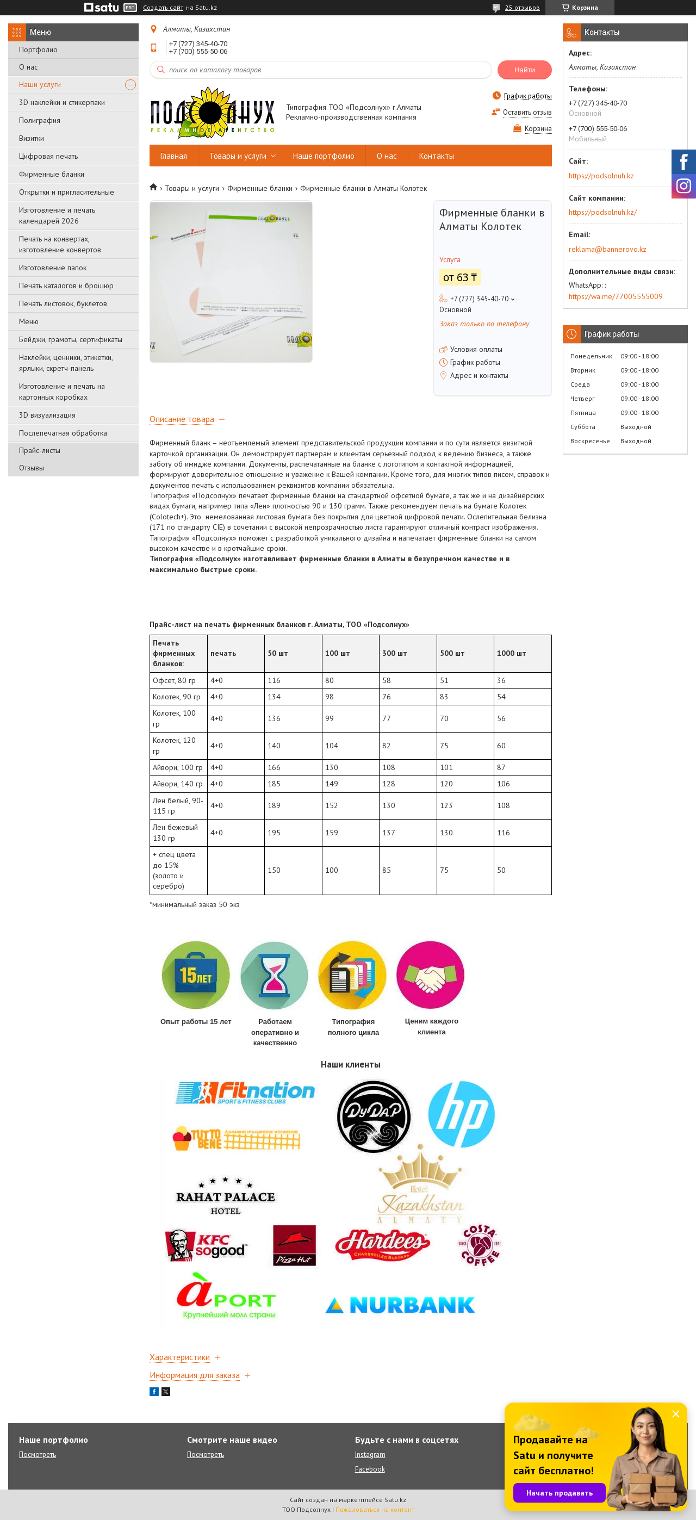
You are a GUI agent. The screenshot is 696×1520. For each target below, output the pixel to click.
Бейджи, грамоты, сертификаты (70, 339)
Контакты (436, 156)
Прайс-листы (39, 450)
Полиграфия (39, 120)
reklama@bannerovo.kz (608, 249)
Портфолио (38, 49)
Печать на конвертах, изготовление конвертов (60, 244)
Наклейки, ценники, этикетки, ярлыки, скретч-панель (66, 362)
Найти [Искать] (524, 70)
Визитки (31, 138)
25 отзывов (522, 7)
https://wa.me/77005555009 (616, 296)
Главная (173, 156)
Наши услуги (40, 84)
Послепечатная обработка (63, 433)
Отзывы (31, 468)
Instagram (370, 1454)
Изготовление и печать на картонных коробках (62, 391)
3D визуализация (47, 415)
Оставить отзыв (527, 112)
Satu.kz (395, 1500)
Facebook (370, 1469)
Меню (29, 321)
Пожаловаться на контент (374, 1509)
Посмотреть (37, 1454)
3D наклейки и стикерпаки (62, 102)
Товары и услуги (237, 156)
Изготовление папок (52, 267)
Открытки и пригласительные (66, 192)
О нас (28, 67)
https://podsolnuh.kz (601, 176)
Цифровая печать (48, 156)
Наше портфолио (324, 156)
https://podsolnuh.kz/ (603, 212)
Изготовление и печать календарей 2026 (57, 215)
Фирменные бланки (51, 174)
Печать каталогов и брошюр (66, 285)
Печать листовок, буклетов (63, 303)
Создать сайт (163, 7)
